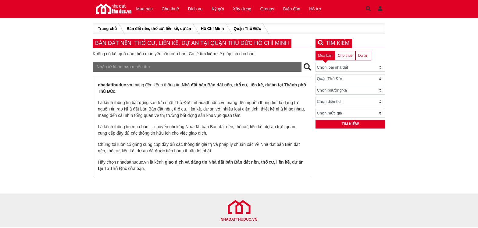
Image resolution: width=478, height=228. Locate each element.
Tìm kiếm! (350, 125)
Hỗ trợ (322, 9)
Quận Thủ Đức (247, 29)
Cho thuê (171, 9)
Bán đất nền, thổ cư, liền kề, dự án (159, 29)
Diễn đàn (297, 9)
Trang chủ (107, 29)
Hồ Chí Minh (212, 29)
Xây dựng (246, 9)
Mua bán (145, 9)
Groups (272, 9)
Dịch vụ (197, 9)
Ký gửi (221, 9)
